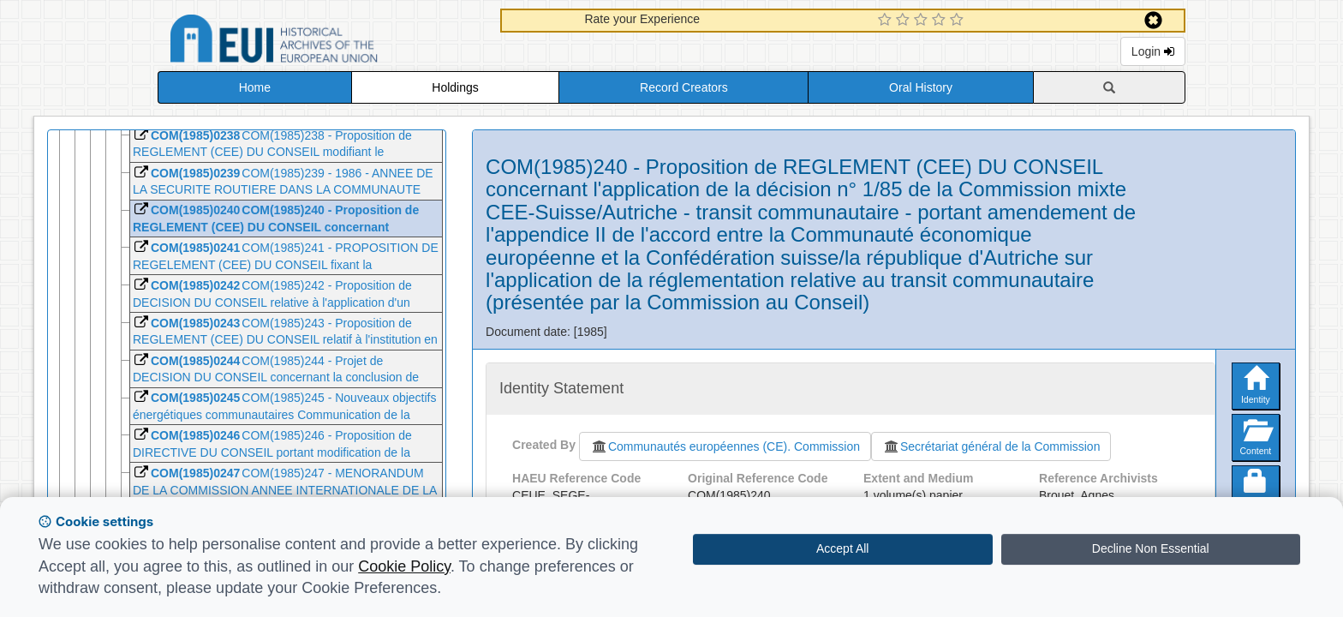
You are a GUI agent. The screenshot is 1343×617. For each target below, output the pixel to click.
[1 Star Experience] (887, 20)
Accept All (842, 548)
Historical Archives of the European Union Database (322, 41)
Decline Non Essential (1150, 548)
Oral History (920, 87)
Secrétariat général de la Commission (991, 446)
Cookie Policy (404, 566)
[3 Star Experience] (923, 20)
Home (255, 87)
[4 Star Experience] (941, 20)
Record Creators (684, 87)
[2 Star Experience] (905, 20)
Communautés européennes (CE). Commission (725, 446)
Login (1152, 51)
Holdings (455, 87)
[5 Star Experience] (959, 20)
